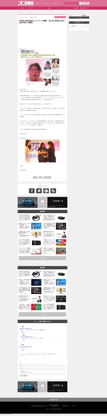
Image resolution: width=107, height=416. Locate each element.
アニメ (66, 8)
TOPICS (35, 177)
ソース (21, 165)
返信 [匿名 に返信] (23, 331)
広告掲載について (46, 3)
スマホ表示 (55, 406)
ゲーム (58, 8)
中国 (40, 177)
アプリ (40, 8)
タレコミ (60, 3)
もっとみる (42, 258)
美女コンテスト (47, 177)
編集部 (32, 17)
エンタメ (22, 8)
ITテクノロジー (31, 8)
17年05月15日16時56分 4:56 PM (26, 328)
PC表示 (50, 406)
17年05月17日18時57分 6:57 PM (26, 346)
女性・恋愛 (75, 8)
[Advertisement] (42, 34)
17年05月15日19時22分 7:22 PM (27, 336)
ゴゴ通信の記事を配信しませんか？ (39, 407)
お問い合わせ (54, 3)
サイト (21, 370)
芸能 (49, 8)
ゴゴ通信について (38, 3)
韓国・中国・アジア (84, 8)
